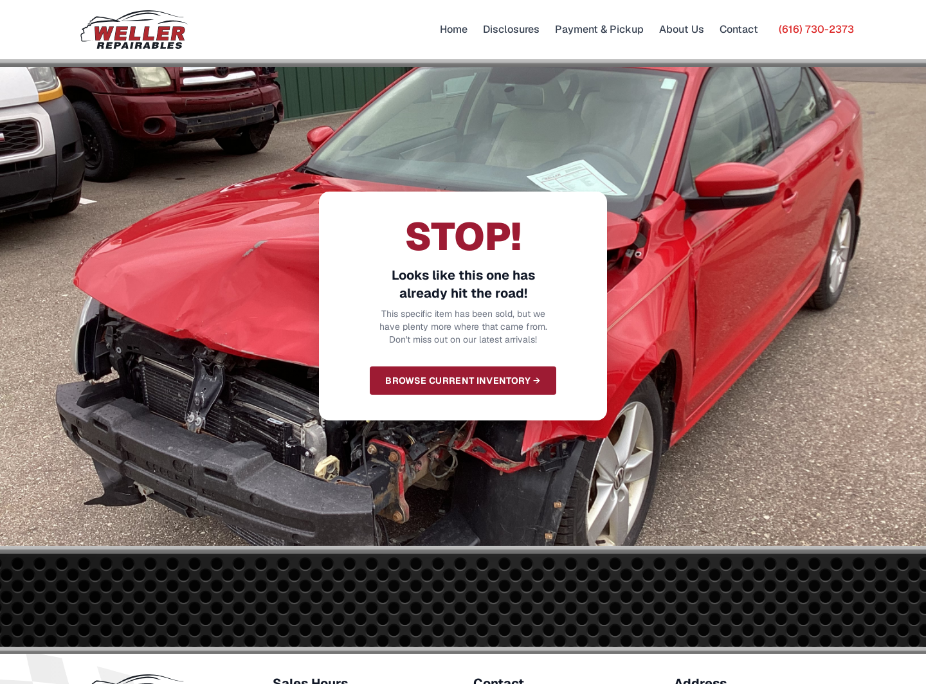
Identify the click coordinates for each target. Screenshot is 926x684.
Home (454, 29)
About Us (681, 29)
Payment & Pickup (599, 29)
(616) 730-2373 (816, 29)
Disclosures (511, 29)
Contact (739, 29)
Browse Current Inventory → (462, 380)
